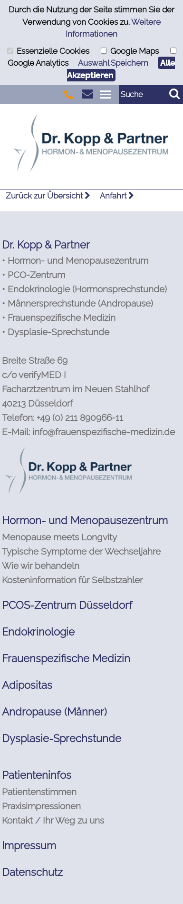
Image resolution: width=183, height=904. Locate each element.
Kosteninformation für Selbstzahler (72, 580)
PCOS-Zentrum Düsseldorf (67, 605)
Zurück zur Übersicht (48, 195)
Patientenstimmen (39, 791)
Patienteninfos (36, 775)
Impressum (29, 845)
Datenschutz (32, 872)
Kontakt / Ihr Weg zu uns (53, 820)
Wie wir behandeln (40, 565)
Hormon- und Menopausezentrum (85, 520)
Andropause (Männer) (54, 711)
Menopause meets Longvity (59, 537)
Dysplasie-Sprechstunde (61, 738)
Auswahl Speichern (113, 63)
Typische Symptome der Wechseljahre (81, 551)
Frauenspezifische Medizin (66, 658)
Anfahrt (117, 195)
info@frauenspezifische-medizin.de (103, 432)
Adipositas (27, 685)
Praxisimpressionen (41, 806)
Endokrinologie (38, 632)
